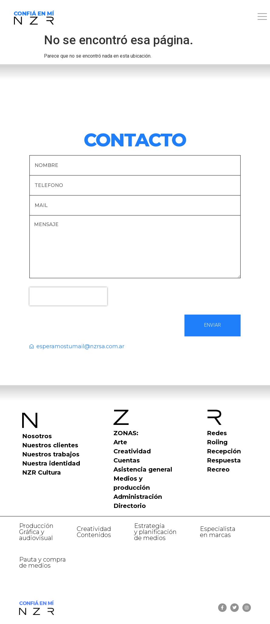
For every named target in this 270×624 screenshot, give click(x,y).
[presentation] (68, 296)
